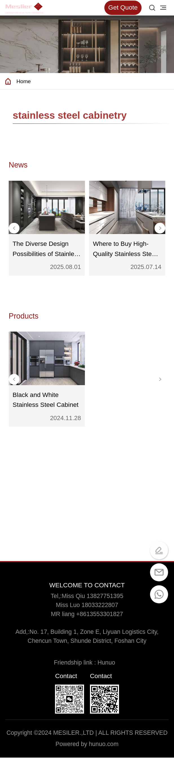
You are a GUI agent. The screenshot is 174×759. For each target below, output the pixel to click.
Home (23, 81)
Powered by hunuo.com (87, 745)
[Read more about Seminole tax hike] (24, 8)
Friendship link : (76, 664)
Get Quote (123, 7)
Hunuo (109, 664)
